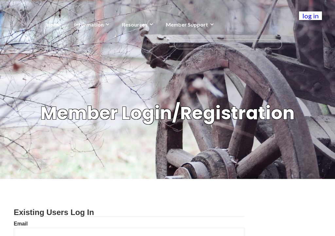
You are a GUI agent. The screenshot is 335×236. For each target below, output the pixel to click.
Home (53, 24)
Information (89, 24)
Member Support (187, 24)
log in (310, 16)
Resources (135, 24)
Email (21, 223)
